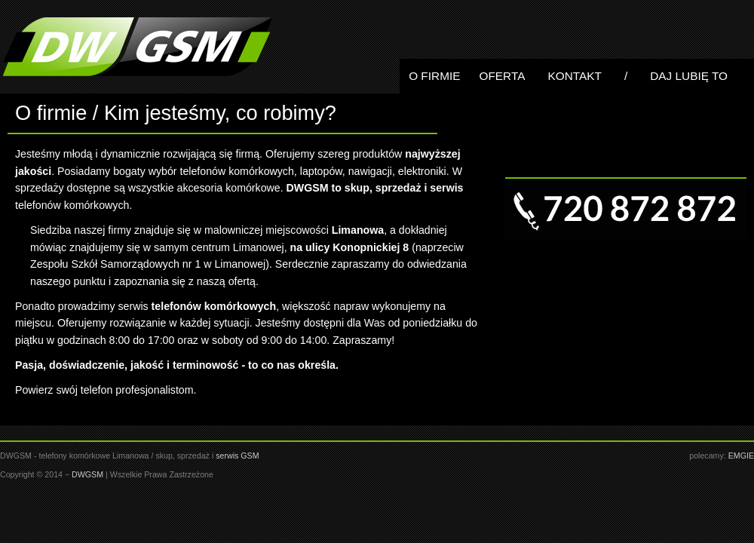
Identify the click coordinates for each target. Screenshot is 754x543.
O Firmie (434, 75)
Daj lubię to (689, 75)
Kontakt (574, 75)
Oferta (502, 75)
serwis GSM (237, 455)
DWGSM (87, 474)
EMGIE (741, 455)
